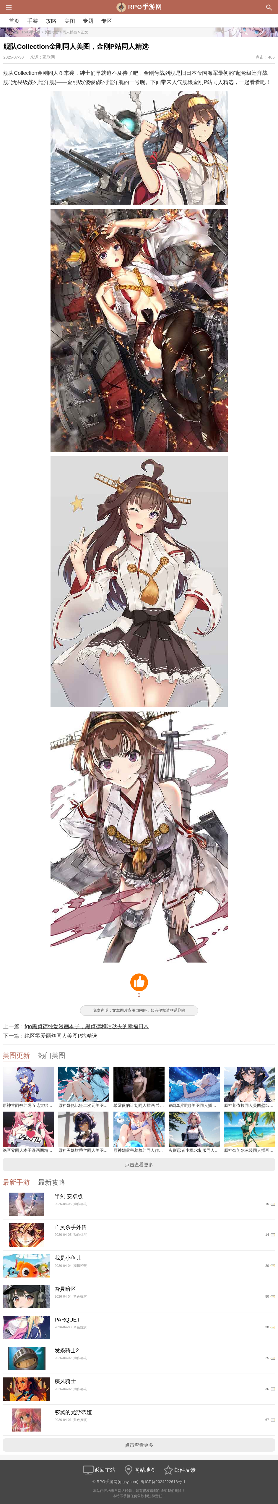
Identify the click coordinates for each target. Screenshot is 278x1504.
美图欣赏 (52, 32)
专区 (106, 21)
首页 (14, 21)
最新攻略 (51, 1182)
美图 (69, 21)
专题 (88, 21)
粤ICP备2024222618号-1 (163, 1481)
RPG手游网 (31, 32)
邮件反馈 (179, 1470)
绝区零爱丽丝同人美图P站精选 (61, 1036)
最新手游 (16, 1182)
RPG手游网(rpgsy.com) (118, 1481)
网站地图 (139, 1470)
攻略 (51, 21)
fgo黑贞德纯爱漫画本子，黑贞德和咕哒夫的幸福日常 (87, 1026)
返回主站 (99, 1470)
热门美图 (51, 1055)
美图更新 (16, 1055)
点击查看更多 (139, 1164)
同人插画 (70, 32)
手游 (32, 21)
